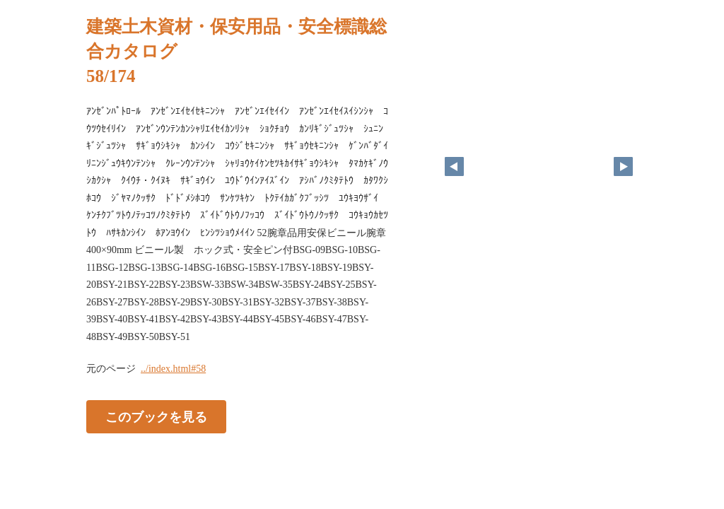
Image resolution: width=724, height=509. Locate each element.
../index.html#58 (173, 368)
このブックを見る (156, 417)
